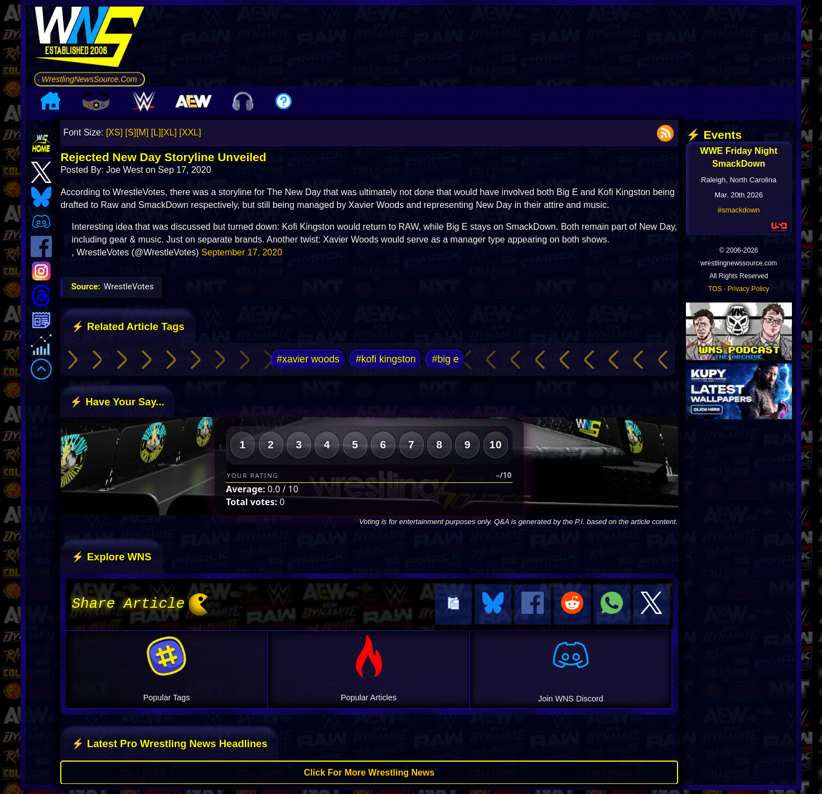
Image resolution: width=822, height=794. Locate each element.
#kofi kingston (386, 359)
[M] (142, 132)
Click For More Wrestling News (369, 771)
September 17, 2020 (241, 252)
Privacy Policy (749, 289)
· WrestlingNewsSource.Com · (89, 79)
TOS (715, 289)
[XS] (114, 132)
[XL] (169, 132)
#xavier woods (308, 359)
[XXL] (190, 132)
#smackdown (739, 210)
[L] (156, 132)
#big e (445, 359)
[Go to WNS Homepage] (89, 39)
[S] (131, 132)
